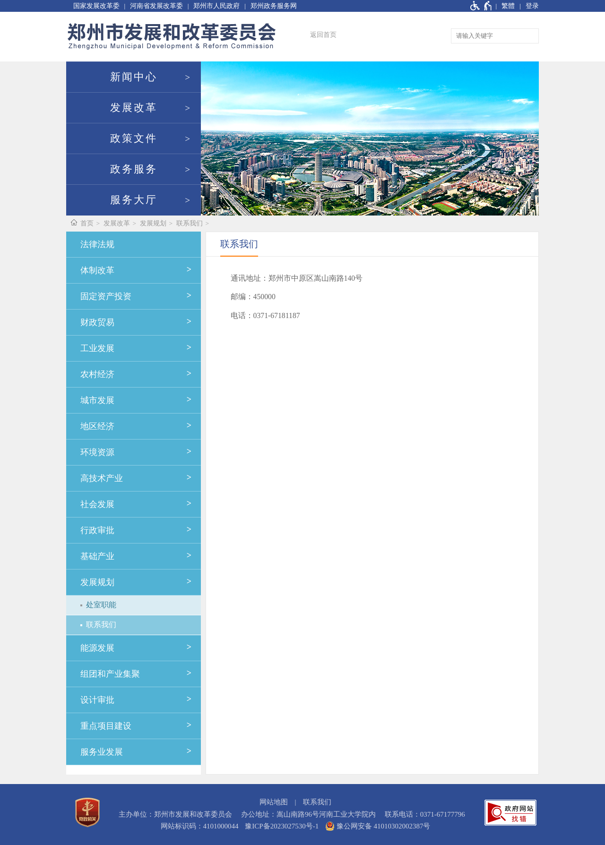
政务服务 (133, 169)
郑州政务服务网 (274, 5)
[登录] (527, 6)
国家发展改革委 (96, 5)
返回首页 (323, 34)
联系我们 (189, 223)
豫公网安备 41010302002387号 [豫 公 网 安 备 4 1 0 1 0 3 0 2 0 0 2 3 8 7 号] (378, 826)
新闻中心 (133, 77)
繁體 (508, 5)
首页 (87, 223)
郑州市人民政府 (216, 5)
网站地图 (273, 802)
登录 (532, 5)
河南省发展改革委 (156, 5)
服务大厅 (133, 200)
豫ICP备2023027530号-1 (282, 826)
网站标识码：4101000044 (200, 826)
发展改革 (133, 107)
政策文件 (133, 138)
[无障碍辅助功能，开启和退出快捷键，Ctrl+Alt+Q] (481, 6)
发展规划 (153, 223)
